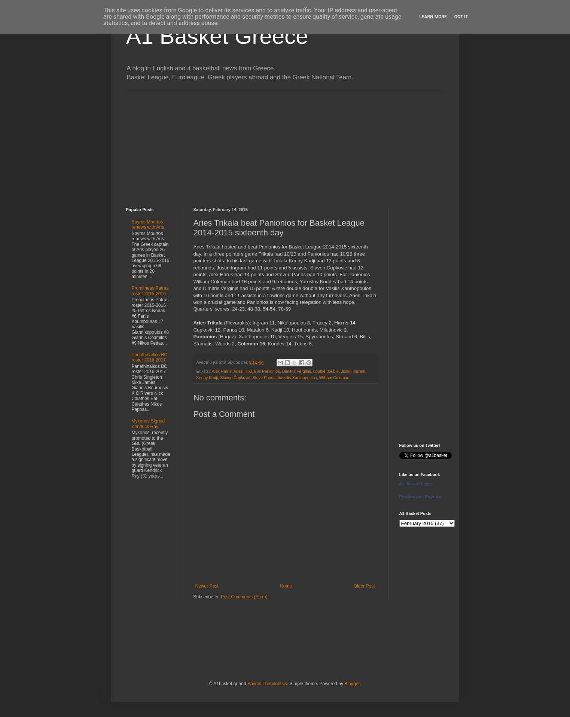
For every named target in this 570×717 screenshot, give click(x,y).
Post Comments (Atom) (244, 596)
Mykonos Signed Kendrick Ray (148, 423)
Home (286, 586)
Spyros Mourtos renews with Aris (148, 224)
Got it (461, 16)
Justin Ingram (353, 371)
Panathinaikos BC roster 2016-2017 (149, 357)
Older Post (364, 586)
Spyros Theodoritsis (267, 683)
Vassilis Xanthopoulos (297, 377)
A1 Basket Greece (217, 36)
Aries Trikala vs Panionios (257, 371)
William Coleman (334, 377)
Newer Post (207, 586)
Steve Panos (264, 377)
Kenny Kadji (207, 377)
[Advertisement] (285, 143)
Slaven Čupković (235, 377)
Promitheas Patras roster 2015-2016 (150, 291)
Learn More (433, 16)
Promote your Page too (420, 496)
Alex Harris (222, 371)
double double (326, 371)
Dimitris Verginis (296, 371)
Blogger (352, 683)
